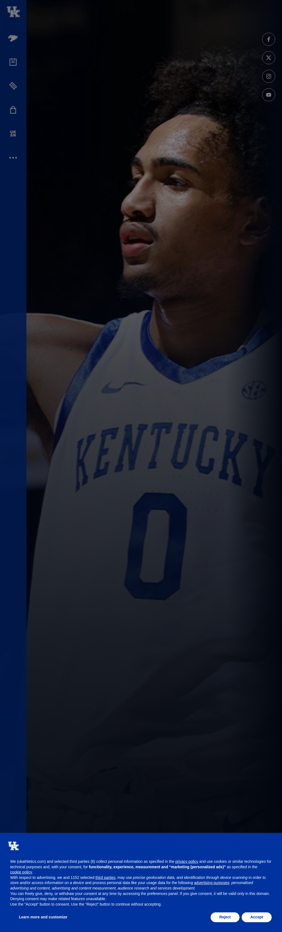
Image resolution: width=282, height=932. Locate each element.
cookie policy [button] (21, 872)
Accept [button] (256, 917)
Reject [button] (225, 917)
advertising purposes (211, 883)
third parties (105, 877)
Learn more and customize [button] (43, 917)
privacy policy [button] (186, 861)
